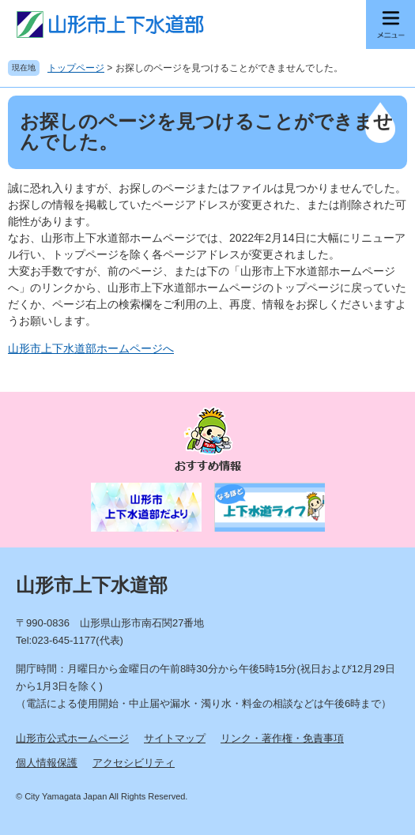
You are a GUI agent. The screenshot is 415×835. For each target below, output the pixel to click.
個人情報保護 (46, 763)
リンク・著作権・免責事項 (282, 738)
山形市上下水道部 (92, 585)
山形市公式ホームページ (72, 738)
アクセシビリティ (133, 763)
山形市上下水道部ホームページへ (91, 348)
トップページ (75, 67)
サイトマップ (175, 738)
